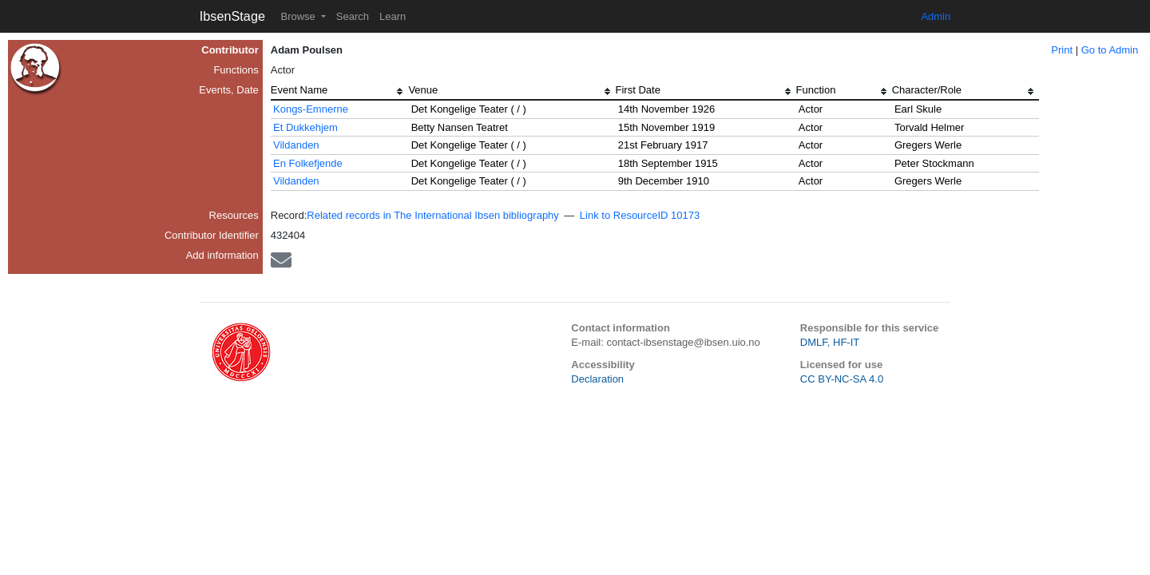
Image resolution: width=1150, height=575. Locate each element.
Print (1062, 50)
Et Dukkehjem (305, 127)
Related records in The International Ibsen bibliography (433, 215)
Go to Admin (1110, 50)
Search (352, 16)
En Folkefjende (308, 163)
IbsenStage (232, 16)
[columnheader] (340, 92)
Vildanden (296, 145)
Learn (392, 16)
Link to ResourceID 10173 (640, 215)
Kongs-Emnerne (310, 109)
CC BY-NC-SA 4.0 (841, 379)
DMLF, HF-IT (829, 342)
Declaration (597, 379)
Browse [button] (299, 16)
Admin (935, 16)
